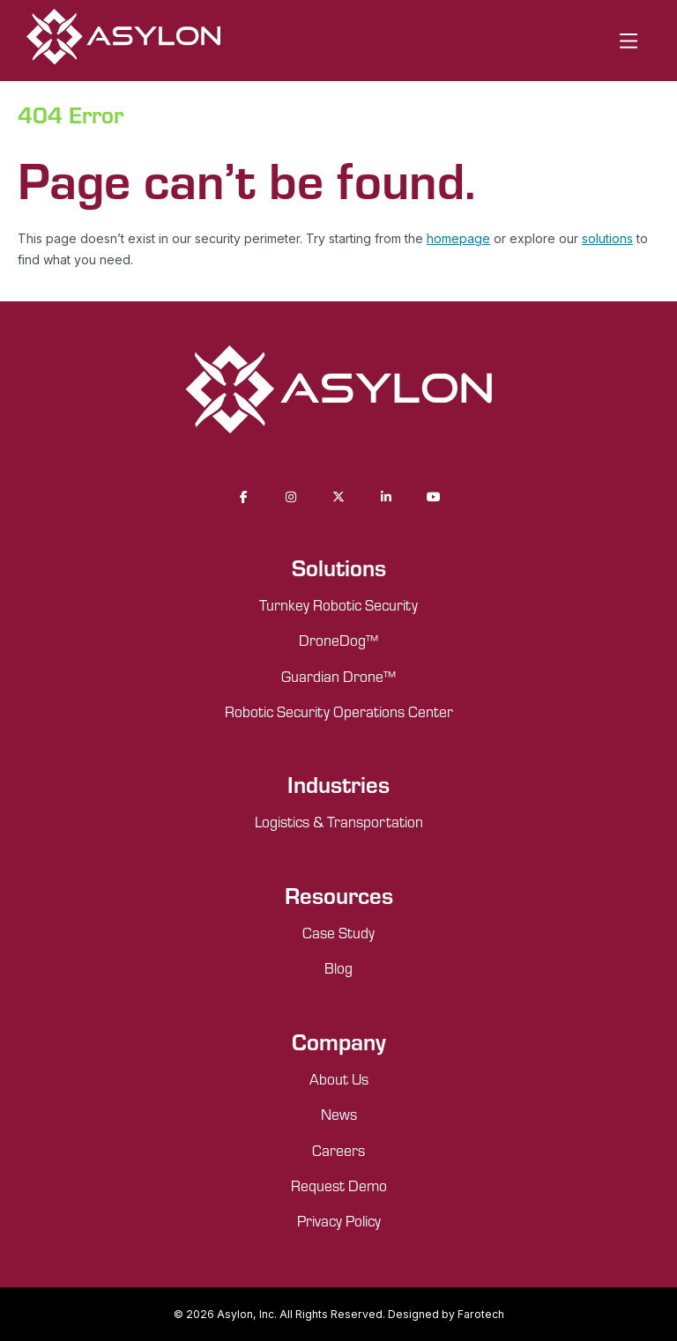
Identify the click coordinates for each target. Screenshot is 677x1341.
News (339, 1113)
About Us (338, 1078)
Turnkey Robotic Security (338, 604)
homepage (458, 238)
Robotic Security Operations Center (339, 711)
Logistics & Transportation (339, 821)
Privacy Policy (339, 1220)
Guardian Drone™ (338, 675)
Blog (338, 967)
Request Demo (339, 1185)
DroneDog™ (338, 639)
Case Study (338, 932)
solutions (607, 238)
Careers (338, 1149)
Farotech (481, 1314)
